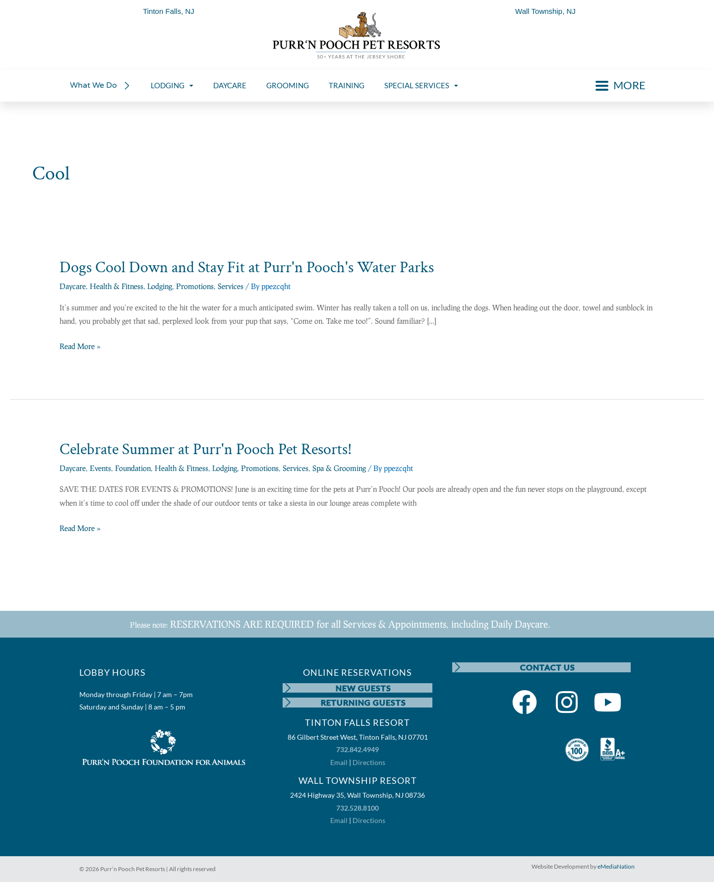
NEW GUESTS (364, 688)
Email (339, 763)
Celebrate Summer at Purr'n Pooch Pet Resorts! (206, 449)
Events (100, 468)
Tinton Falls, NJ (168, 11)
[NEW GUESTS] (288, 688)
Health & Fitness (116, 286)
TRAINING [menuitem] (346, 85)
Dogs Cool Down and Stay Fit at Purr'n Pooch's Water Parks (247, 267)
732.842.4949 (357, 750)
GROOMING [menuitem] (287, 85)
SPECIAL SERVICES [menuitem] (421, 85)
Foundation (133, 468)
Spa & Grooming (339, 468)
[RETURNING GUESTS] (288, 703)
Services (230, 286)
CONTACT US (547, 667)
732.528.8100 (357, 808)
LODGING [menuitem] (172, 85)
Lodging (159, 286)
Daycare (73, 286)
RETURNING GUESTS (364, 702)
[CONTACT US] (457, 667)
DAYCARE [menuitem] (229, 85)
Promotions (195, 286)
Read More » (80, 346)
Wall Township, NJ (545, 11)
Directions (369, 763)
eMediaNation (616, 867)
